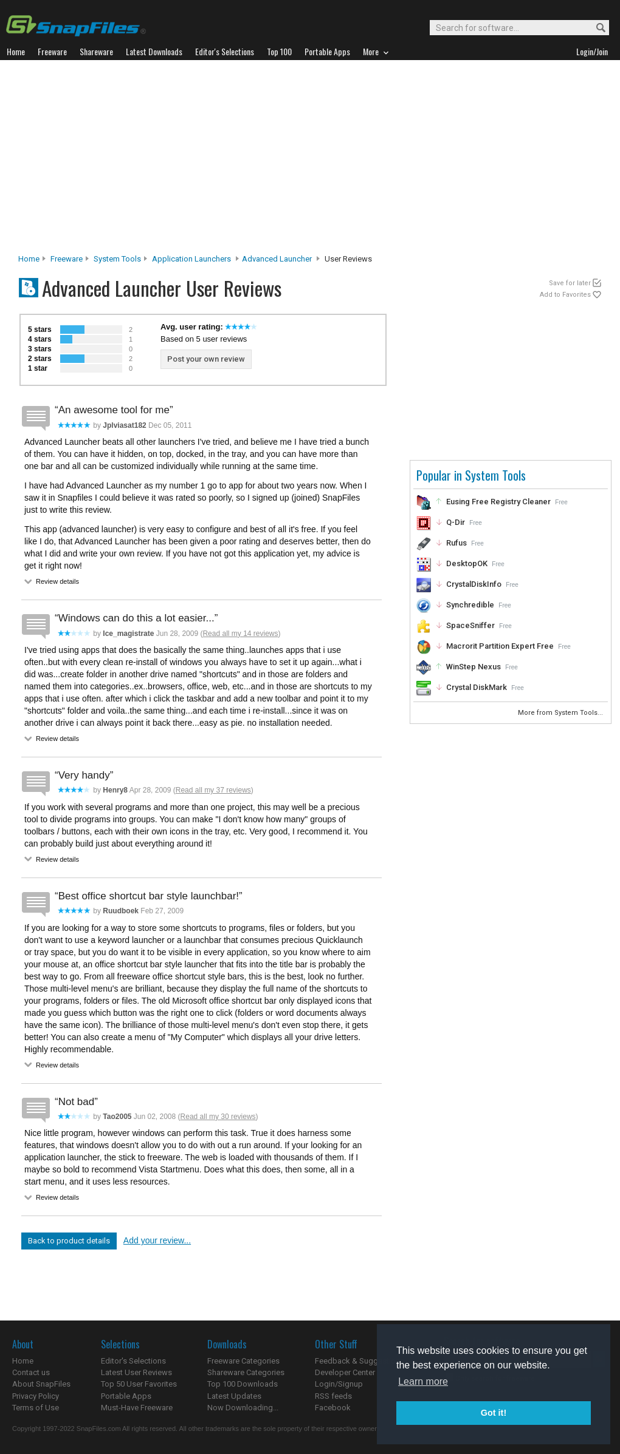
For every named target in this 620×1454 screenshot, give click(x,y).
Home (29, 258)
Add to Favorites (565, 295)
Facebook (333, 1407)
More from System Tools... (561, 713)
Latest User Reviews (136, 1372)
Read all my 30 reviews (218, 1116)
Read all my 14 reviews (240, 633)
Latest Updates (234, 1396)
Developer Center (345, 1372)
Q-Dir (455, 522)
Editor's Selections (133, 1360)
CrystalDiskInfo (473, 584)
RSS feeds (333, 1396)
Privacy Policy (35, 1396)
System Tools (117, 258)
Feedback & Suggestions (359, 1360)
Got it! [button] (493, 1413)
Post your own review (206, 359)
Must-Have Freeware (137, 1407)
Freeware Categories (243, 1360)
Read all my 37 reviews (213, 790)
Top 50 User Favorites (139, 1383)
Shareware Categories (245, 1372)
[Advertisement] (310, 160)
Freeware (66, 258)
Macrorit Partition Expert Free (500, 646)
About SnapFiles (41, 1383)
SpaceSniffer (470, 625)
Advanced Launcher (277, 258)
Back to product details (69, 1240)
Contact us (31, 1372)
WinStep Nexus (473, 666)
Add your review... (157, 1240)
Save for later (570, 283)
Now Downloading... (242, 1407)
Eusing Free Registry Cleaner (498, 501)
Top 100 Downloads (242, 1383)
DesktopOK (466, 563)
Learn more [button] (423, 1381)
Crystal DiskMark (476, 687)
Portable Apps (126, 1396)
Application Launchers (191, 258)
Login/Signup (339, 1383)
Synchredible (470, 604)
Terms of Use (35, 1407)
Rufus (456, 542)
